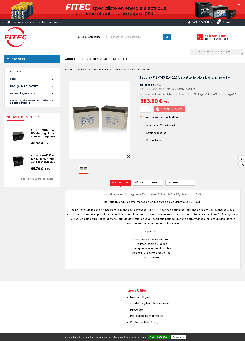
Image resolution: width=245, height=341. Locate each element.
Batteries (32, 72)
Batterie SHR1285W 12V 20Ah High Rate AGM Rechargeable (42, 159)
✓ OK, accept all (158, 337)
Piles (32, 79)
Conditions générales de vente (149, 303)
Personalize (178, 337)
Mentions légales (140, 297)
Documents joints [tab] (180, 182)
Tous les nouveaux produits (35, 178)
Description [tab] (120, 182)
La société (120, 59)
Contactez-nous (94, 59)
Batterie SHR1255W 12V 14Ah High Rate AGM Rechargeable (42, 133)
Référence (147, 84)
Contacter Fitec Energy (145, 322)
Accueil (70, 59)
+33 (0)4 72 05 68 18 (217, 39)
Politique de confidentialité (146, 316)
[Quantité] (144, 109)
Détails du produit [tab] (148, 182)
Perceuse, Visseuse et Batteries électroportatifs (32, 102)
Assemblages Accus (32, 93)
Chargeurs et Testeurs (32, 86)
